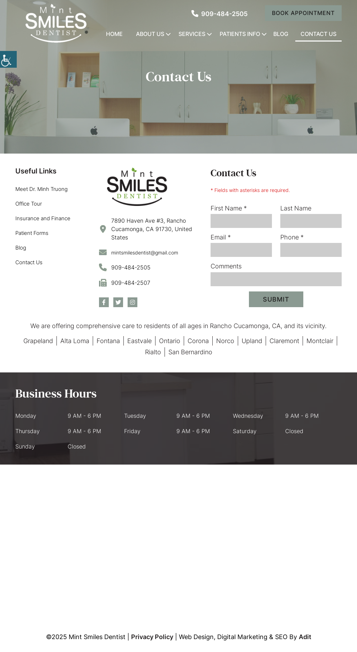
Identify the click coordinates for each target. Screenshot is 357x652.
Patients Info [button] (240, 33)
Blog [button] (280, 33)
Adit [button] (305, 636)
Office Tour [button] (28, 203)
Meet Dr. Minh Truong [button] (41, 189)
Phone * (292, 237)
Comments (226, 266)
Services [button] (191, 33)
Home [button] (114, 33)
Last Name (295, 208)
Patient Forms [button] (31, 233)
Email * (221, 237)
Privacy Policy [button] (152, 636)
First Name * (229, 208)
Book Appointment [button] (303, 12)
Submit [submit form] (276, 299)
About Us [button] (150, 33)
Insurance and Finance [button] (42, 218)
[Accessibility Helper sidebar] (8, 59)
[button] (55, 23)
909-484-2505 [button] (219, 13)
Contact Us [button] (318, 33)
